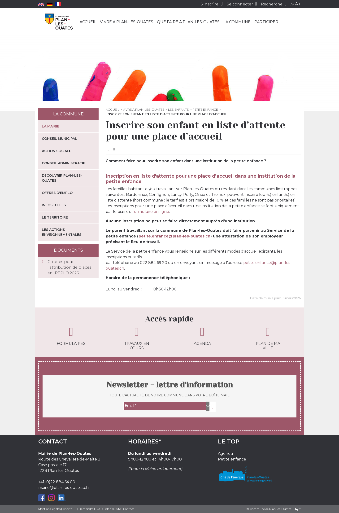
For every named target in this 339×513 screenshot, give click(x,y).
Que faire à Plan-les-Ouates (188, 22)
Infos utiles (54, 205)
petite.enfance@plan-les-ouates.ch (174, 236)
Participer (266, 22)
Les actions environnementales (61, 232)
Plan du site (113, 509)
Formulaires (71, 336)
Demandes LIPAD (91, 509)
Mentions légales (49, 509)
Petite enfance (205, 109)
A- (292, 4)
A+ (298, 4)
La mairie (50, 126)
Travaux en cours (136, 338)
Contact (128, 509)
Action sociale (56, 151)
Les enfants (178, 109)
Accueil (88, 22)
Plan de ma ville (268, 338)
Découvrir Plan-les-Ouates (62, 178)
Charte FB (70, 509)
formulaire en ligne (151, 211)
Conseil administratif (63, 163)
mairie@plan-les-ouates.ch (63, 487)
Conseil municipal (59, 138)
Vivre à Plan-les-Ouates (126, 22)
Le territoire (55, 217)
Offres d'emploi (58, 193)
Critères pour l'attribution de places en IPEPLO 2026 (69, 267)
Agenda (202, 336)
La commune (237, 22)
